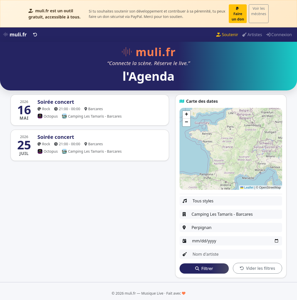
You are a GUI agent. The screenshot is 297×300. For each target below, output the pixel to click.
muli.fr (15, 34)
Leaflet (246, 187)
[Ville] (235, 227)
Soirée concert (55, 101)
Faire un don (238, 14)
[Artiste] (236, 254)
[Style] (236, 200)
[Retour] (35, 34)
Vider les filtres (257, 268)
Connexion (279, 34)
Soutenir (227, 34)
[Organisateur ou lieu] (235, 214)
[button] (186, 115)
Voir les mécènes (258, 11)
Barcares (93, 108)
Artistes (252, 34)
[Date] (235, 240)
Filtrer (204, 268)
